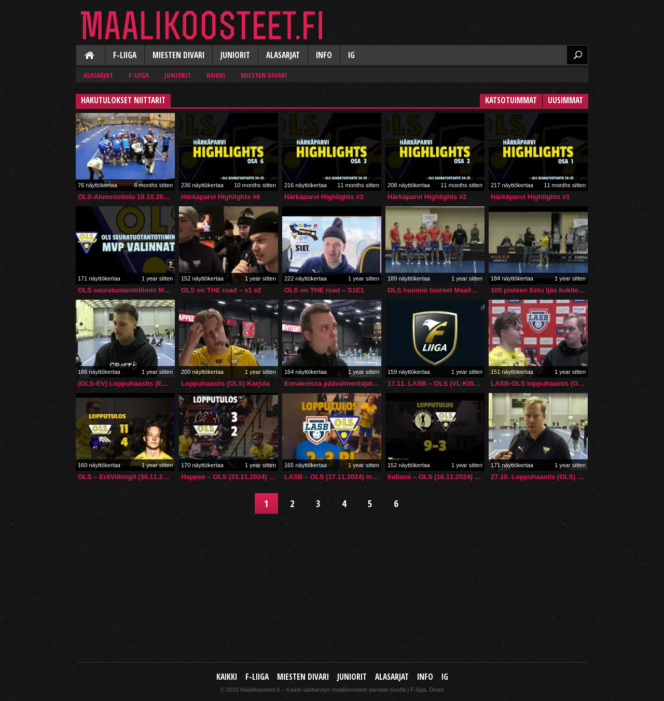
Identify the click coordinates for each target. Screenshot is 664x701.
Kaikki (90, 56)
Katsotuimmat (511, 100)
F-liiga (124, 55)
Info (324, 55)
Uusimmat (565, 100)
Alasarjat (283, 55)
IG (351, 55)
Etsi (577, 55)
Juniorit (235, 55)
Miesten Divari (178, 55)
